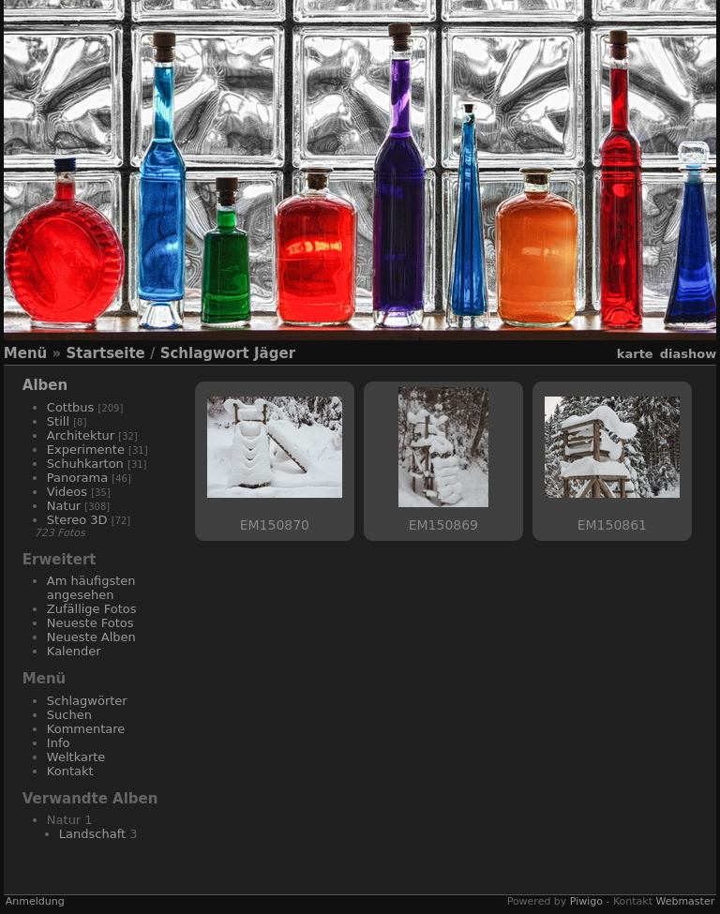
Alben (45, 385)
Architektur (80, 435)
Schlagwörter (87, 701)
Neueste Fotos (90, 623)
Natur (64, 506)
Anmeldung (35, 901)
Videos (67, 492)
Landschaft (92, 834)
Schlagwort (204, 353)
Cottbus (71, 407)
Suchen (69, 715)
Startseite (105, 353)
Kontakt (70, 771)
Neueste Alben (91, 637)
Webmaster (684, 901)
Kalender (74, 651)
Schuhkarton (85, 464)
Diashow (688, 354)
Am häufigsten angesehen (91, 588)
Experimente (86, 449)
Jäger (274, 353)
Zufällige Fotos (92, 609)
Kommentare (86, 729)
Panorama (77, 478)
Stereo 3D (77, 520)
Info (58, 743)
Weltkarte (76, 757)
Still (58, 421)
